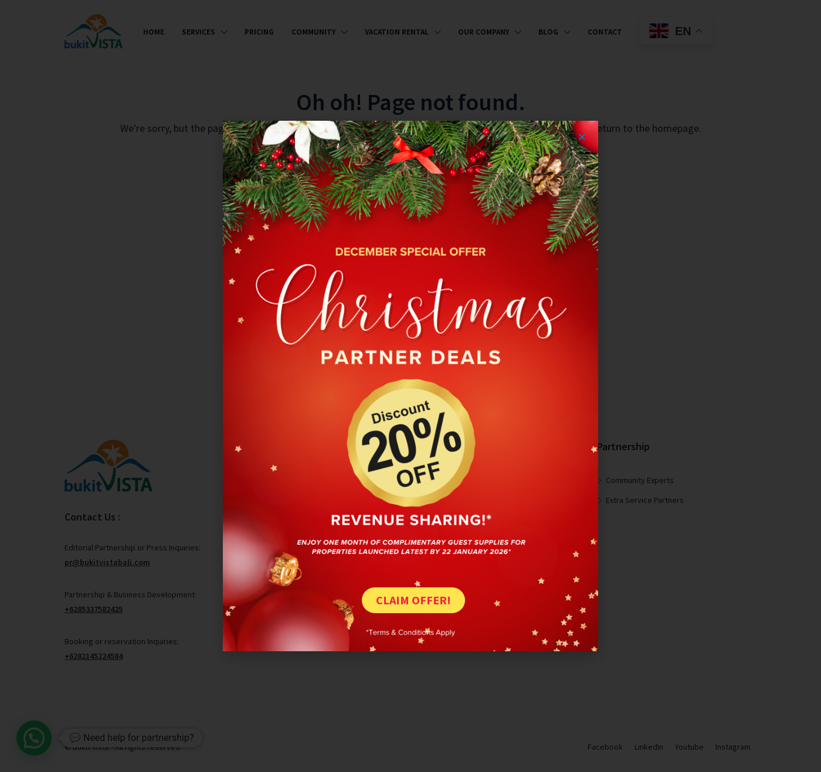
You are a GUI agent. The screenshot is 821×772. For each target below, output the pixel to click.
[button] (582, 136)
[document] (410, 386)
